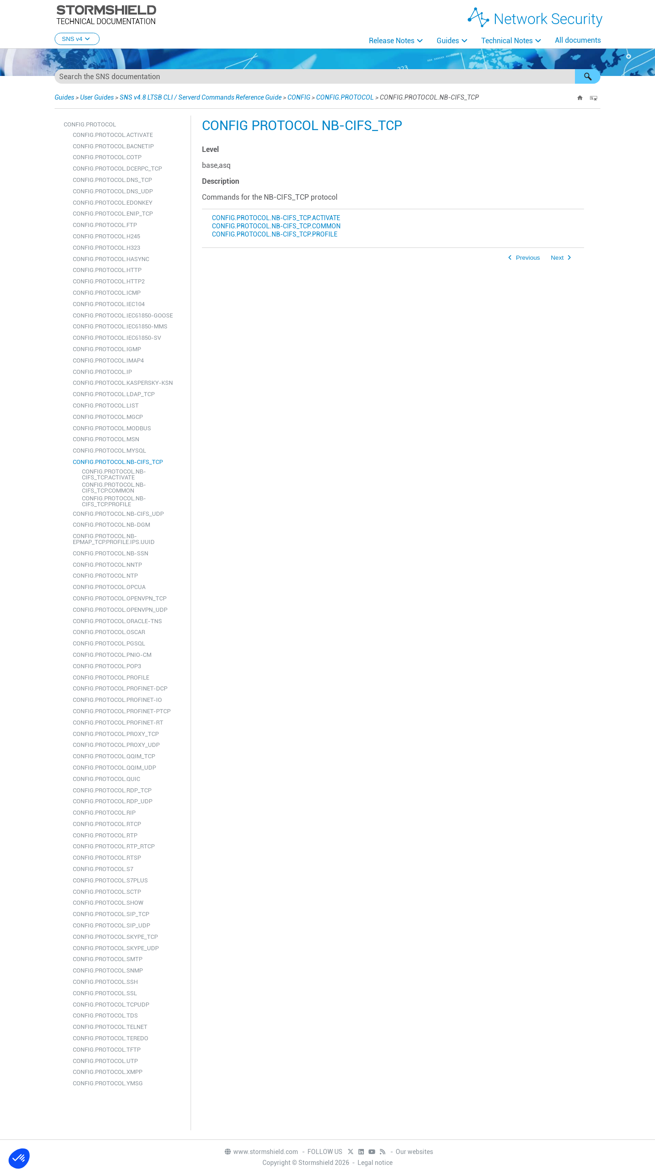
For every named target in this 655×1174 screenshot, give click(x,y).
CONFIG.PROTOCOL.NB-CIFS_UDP (118, 513)
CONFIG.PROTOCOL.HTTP (107, 270)
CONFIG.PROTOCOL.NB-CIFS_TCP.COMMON (114, 487)
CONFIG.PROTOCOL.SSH (105, 981)
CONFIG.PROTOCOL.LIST (106, 405)
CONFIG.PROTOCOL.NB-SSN (110, 553)
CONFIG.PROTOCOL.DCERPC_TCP (117, 168)
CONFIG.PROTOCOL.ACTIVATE (113, 134)
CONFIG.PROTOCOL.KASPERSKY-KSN (123, 382)
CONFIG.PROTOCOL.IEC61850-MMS (120, 326)
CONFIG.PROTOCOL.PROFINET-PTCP (122, 711)
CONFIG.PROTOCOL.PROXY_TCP (116, 734)
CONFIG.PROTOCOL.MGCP (108, 416)
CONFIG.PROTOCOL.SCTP (107, 891)
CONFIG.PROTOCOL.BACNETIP (113, 146)
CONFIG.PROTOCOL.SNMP (108, 970)
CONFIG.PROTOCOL (345, 97)
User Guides (97, 97)
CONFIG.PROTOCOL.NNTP (107, 564)
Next (557, 257)
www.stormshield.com (260, 1151)
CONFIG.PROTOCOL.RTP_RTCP (114, 846)
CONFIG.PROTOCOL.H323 (106, 247)
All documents (578, 40)
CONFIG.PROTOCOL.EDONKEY (112, 202)
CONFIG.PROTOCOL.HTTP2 (109, 281)
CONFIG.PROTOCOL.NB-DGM (111, 524)
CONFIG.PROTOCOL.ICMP (107, 292)
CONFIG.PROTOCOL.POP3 (107, 666)
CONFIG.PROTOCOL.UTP (105, 1061)
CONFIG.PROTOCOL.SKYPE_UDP (116, 948)
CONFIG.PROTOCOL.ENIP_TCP (113, 213)
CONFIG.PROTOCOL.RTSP (107, 857)
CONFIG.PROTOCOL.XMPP (107, 1071)
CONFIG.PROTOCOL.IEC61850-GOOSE (123, 315)
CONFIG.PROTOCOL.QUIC (106, 779)
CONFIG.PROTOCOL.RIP (104, 812)
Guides (448, 40)
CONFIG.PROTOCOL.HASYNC (111, 259)
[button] (587, 76)
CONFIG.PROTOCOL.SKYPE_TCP (115, 936)
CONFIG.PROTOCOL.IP (102, 371)
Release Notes (391, 40)
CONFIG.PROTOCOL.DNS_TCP (112, 179)
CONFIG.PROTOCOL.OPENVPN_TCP (119, 598)
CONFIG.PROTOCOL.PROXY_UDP (116, 744)
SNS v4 (77, 38)
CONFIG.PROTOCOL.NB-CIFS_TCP (118, 462)
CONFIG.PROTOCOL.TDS (105, 1015)
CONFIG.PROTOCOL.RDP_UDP (112, 801)
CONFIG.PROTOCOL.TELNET (110, 1026)
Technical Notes (507, 40)
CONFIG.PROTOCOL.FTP (105, 225)
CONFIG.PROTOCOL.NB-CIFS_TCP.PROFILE (114, 501)
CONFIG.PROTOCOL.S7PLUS (110, 880)
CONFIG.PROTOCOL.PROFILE (111, 677)
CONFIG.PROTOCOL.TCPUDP (111, 1004)
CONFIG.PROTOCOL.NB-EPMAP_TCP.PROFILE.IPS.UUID (114, 539)
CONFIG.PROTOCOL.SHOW (108, 902)
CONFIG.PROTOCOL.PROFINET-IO (117, 699)
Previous (528, 257)
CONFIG (298, 97)
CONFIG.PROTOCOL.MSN (106, 439)
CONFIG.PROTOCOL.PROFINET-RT (118, 722)
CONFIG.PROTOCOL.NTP (105, 575)
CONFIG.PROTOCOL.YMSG (108, 1083)
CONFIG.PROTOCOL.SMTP (107, 959)
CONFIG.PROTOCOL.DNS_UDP (113, 191)
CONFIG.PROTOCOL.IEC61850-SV (117, 337)
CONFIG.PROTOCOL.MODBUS (112, 428)
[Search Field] (327, 76)
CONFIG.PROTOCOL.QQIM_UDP (114, 767)
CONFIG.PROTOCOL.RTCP (107, 824)
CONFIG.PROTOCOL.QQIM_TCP (114, 756)
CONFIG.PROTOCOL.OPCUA (109, 587)
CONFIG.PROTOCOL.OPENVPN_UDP (120, 609)
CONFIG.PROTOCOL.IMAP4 (108, 360)
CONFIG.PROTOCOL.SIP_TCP (111, 914)
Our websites (414, 1151)
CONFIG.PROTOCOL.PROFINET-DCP (120, 688)
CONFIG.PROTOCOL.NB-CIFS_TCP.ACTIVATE (114, 474)
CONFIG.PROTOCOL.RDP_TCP (112, 790)
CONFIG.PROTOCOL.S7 (103, 869)
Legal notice (375, 1162)
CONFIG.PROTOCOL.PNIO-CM (112, 654)
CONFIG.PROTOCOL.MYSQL (109, 450)
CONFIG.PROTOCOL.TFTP (107, 1049)
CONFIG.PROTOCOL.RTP (105, 835)
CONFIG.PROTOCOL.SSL (105, 993)
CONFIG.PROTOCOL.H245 (106, 236)
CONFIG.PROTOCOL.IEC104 (109, 304)
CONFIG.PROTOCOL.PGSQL (109, 643)
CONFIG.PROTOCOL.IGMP (107, 349)
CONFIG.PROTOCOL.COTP (107, 157)
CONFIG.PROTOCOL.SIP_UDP (111, 925)
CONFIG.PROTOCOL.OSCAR (109, 632)
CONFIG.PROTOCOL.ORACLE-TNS (117, 621)
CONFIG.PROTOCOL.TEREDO (110, 1038)
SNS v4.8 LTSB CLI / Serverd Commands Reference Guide (201, 97)
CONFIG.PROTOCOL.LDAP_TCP (114, 394)
